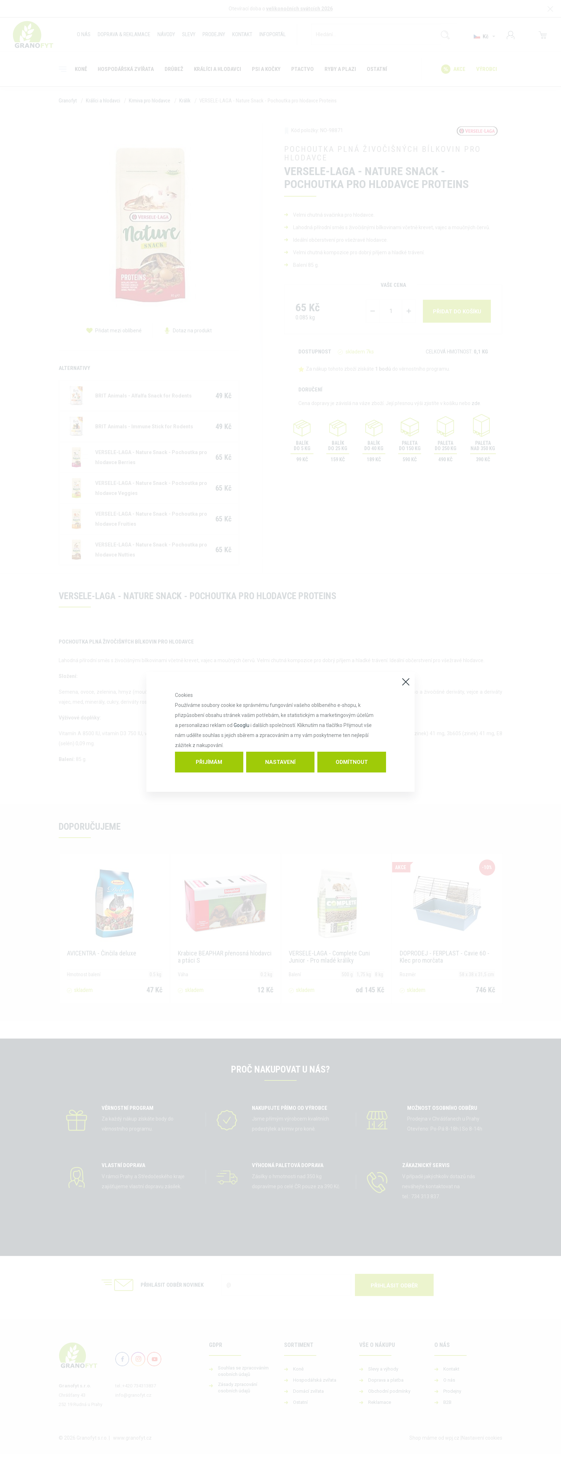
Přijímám (209, 762)
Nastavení (280, 762)
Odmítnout (352, 762)
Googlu (241, 725)
